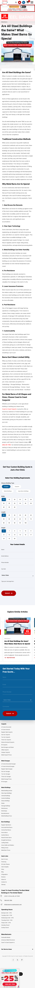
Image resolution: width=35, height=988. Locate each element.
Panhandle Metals (5, 937)
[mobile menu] (32, 2)
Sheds (2, 803)
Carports (3, 724)
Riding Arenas (4, 847)
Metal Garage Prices (6, 779)
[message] (17, 707)
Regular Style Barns (6, 825)
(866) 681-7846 (6, 445)
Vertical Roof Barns (6, 830)
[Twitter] (17, 960)
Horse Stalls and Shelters (7, 845)
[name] (17, 550)
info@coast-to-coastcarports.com (13, 904)
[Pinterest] (22, 960)
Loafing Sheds (4, 842)
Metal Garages (5, 761)
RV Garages (4, 781)
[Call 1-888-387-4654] (23, 7)
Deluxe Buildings (5, 800)
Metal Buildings (5, 787)
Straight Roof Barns (6, 840)
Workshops (4, 811)
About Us (3, 879)
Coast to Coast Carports (9, 409)
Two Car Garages (5, 774)
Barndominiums (5, 813)
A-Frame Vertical (5, 729)
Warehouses (4, 808)
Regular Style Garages (6, 769)
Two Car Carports (5, 737)
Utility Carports (5, 750)
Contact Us (4, 882)
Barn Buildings (5, 822)
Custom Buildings (5, 798)
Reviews (3, 877)
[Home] (19, 2)
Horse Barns (4, 832)
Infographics (4, 874)
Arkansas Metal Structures (8, 940)
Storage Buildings (5, 806)
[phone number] (17, 693)
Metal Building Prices (6, 816)
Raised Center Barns (6, 837)
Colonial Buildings (5, 795)
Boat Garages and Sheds (7, 747)
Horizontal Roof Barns (6, 827)
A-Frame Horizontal (6, 727)
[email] (17, 557)
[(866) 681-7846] (23, 2)
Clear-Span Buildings (6, 793)
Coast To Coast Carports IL (8, 942)
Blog (2, 872)
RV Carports (4, 744)
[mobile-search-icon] (16, 2)
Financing (3, 861)
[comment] (17, 584)
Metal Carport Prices (6, 755)
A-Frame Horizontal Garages (8, 764)
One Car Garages (5, 771)
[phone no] (17, 563)
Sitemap (3, 884)
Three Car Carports (6, 739)
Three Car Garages (6, 776)
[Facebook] (13, 960)
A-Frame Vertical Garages (7, 766)
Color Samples (5, 867)
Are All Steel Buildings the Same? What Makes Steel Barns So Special (17, 642)
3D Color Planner (5, 864)
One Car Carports (5, 734)
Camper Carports (5, 752)
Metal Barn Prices (5, 850)
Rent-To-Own (4, 859)
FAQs (2, 869)
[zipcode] (17, 570)
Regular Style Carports (7, 732)
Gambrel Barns (5, 835)
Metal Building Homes (6, 790)
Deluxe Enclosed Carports (7, 742)
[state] (17, 576)
